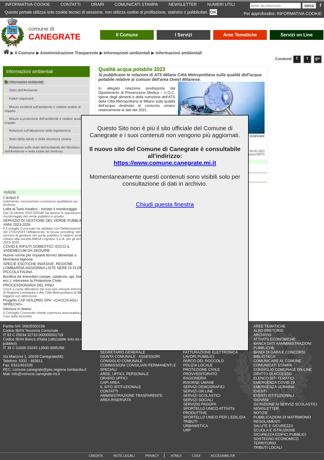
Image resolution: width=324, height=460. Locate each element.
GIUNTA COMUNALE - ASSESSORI (130, 356)
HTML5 (176, 455)
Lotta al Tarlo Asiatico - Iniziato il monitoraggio (40, 209)
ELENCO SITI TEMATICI (273, 378)
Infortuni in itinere (17, 309)
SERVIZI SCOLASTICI (201, 395)
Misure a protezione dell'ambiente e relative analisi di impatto (46, 120)
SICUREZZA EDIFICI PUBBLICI (279, 434)
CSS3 (196, 455)
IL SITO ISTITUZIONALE (120, 387)
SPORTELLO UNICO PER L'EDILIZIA (214, 417)
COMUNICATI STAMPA (272, 365)
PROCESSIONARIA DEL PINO (28, 285)
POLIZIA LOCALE (198, 365)
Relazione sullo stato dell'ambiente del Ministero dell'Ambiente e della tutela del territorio (42, 148)
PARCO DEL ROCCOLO (203, 361)
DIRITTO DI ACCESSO (272, 374)
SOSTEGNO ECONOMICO (275, 439)
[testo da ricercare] (275, 6)
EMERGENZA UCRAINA (273, 387)
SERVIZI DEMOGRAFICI (203, 387)
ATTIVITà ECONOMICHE (274, 339)
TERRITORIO (264, 443)
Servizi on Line (296, 34)
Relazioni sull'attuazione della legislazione (38, 130)
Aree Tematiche (240, 34)
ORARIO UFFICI (114, 378)
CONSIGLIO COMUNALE (121, 361)
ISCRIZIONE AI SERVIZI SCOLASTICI (285, 404)
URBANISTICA (195, 426)
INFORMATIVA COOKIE (299, 13)
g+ (317, 58)
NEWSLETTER (265, 408)
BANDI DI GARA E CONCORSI (279, 352)
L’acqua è (11, 197)
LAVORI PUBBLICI (198, 356)
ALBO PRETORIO (268, 330)
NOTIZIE (260, 413)
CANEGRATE (54, 36)
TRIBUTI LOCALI (267, 447)
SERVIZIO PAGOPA (199, 404)
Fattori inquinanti (19, 98)
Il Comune (127, 34)
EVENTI (260, 391)
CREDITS (96, 455)
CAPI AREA (110, 382)
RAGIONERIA (194, 378)
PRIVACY (152, 455)
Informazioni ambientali (127, 53)
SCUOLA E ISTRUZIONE (274, 430)
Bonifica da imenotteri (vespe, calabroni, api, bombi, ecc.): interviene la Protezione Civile (45, 279)
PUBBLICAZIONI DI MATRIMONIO (282, 417)
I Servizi (183, 34)
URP (187, 430)
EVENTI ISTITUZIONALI (273, 395)
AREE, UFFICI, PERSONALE (124, 374)
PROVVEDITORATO (200, 374)
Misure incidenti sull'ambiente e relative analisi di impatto (42, 108)
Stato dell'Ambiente (21, 89)
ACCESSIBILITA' (223, 455)
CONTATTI (109, 391)
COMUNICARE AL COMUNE (277, 361)
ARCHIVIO (262, 335)
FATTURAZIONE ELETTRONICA (210, 352)
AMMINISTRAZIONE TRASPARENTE (131, 395)
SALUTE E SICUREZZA (273, 426)
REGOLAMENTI (266, 421)
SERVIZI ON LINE (198, 391)
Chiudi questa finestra (165, 204)
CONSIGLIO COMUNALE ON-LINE (282, 369)
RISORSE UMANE (198, 382)
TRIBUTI (190, 421)
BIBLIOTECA (264, 356)
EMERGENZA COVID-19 (274, 382)
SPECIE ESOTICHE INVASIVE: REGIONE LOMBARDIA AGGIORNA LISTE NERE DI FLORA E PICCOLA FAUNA (45, 268)
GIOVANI (260, 400)
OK (213, 12)
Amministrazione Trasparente (69, 53)
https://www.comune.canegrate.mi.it (165, 162)
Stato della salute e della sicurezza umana (38, 138)
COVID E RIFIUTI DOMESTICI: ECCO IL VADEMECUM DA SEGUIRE (36, 249)
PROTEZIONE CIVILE (201, 369)
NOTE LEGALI (123, 455)
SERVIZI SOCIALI (198, 400)
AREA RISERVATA (115, 400)
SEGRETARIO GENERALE (122, 352)
